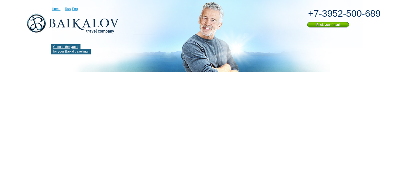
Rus (68, 9)
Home (56, 9)
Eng (75, 9)
